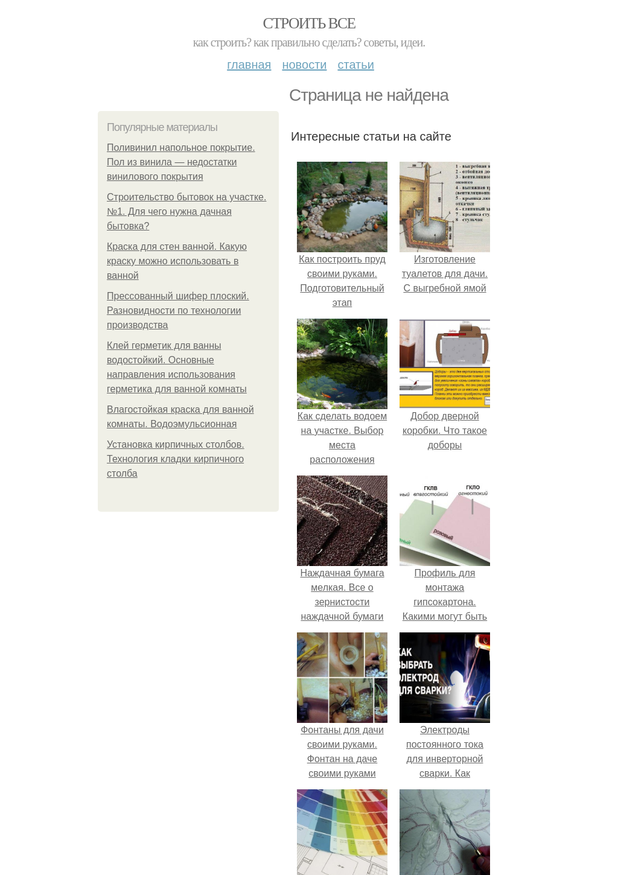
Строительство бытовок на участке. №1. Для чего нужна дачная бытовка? (186, 211)
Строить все (309, 23)
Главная (249, 64)
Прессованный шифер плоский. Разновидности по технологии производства (178, 310)
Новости (304, 64)
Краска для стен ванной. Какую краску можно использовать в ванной (177, 261)
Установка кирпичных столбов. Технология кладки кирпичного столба (175, 459)
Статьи (355, 64)
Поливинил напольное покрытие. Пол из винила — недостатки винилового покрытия (181, 162)
